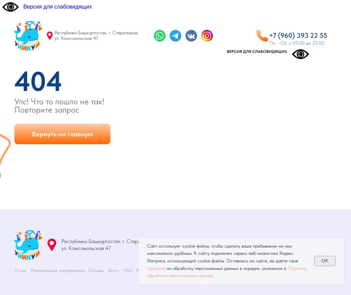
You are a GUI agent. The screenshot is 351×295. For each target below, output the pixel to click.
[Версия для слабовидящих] (47, 7)
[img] (28, 36)
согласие (156, 268)
